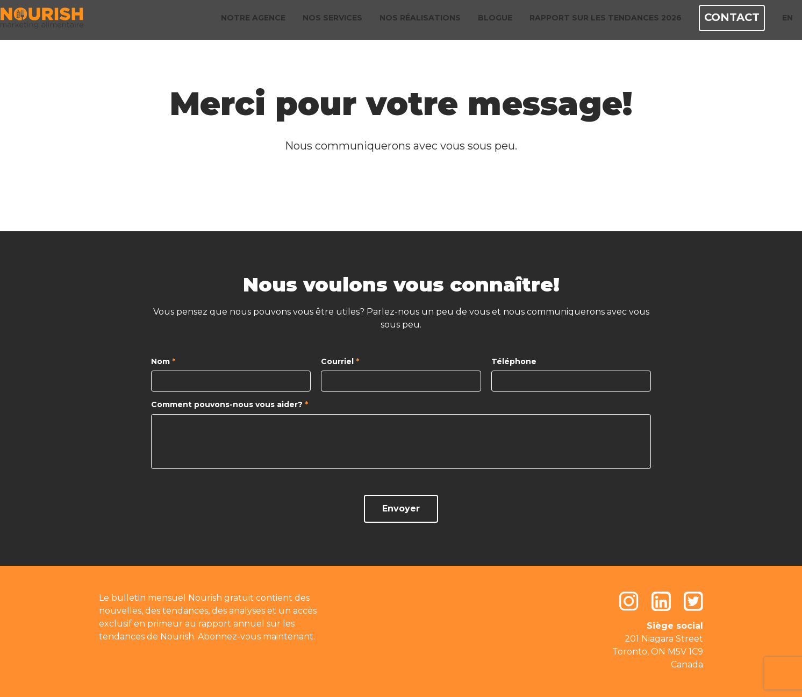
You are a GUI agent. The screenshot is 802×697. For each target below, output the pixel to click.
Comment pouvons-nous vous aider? (229, 404)
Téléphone (513, 361)
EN (775, 21)
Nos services (324, 21)
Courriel (340, 361)
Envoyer (401, 508)
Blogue (487, 21)
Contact (721, 21)
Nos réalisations (412, 21)
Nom (163, 361)
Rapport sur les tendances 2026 (597, 21)
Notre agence (245, 21)
